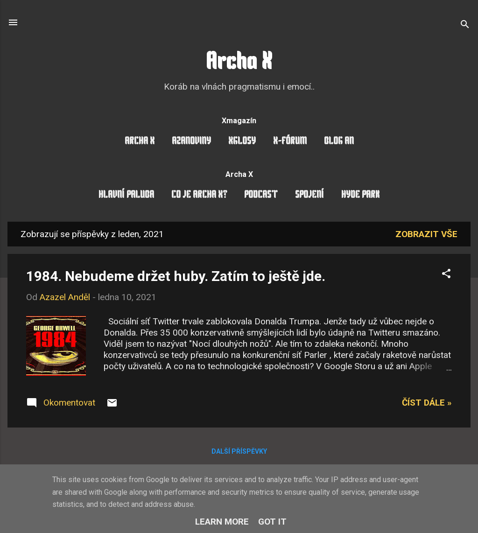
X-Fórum (290, 142)
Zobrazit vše (426, 234)
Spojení (309, 195)
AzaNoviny (191, 142)
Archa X (239, 63)
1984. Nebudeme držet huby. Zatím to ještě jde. (175, 276)
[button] (446, 275)
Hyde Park (360, 195)
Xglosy (242, 142)
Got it (272, 521)
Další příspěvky (239, 451)
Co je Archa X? (199, 195)
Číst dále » (427, 402)
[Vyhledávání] (465, 25)
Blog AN (339, 142)
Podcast (261, 195)
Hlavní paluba (126, 195)
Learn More (222, 521)
